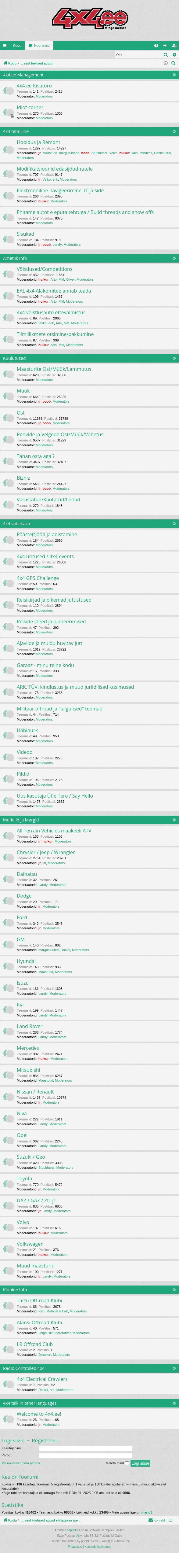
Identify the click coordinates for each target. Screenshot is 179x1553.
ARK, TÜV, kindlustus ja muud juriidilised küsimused (75, 687)
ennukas (145, 153)
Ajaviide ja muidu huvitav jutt (49, 643)
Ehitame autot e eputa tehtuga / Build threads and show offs (85, 212)
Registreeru (39, 55)
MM (61, 280)
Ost (21, 413)
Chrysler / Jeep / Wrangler (46, 852)
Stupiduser (99, 153)
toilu (41, 1311)
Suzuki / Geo (31, 1157)
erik (168, 153)
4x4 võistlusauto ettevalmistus (51, 312)
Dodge (24, 896)
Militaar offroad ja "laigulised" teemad (59, 709)
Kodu (17, 45)
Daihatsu (27, 874)
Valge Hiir (45, 1333)
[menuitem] (156, 45)
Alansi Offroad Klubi (39, 1322)
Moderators (44, 96)
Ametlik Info (15, 258)
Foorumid (42, 45)
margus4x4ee (69, 153)
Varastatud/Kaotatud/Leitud (48, 499)
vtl (44, 863)
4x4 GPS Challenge (38, 578)
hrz (52, 1390)
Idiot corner (30, 107)
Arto (54, 280)
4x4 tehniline (16, 132)
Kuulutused (14, 358)
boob (85, 153)
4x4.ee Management (23, 75)
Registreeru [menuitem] (176, 46)
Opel (22, 1135)
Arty (79, 1536)
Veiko (113, 153)
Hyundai (26, 961)
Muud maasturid (36, 1266)
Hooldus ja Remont (38, 142)
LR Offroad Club (35, 1344)
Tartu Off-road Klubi (39, 1300)
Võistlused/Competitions (44, 269)
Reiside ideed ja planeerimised (51, 621)
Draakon (44, 1355)
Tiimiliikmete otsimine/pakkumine (55, 334)
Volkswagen (30, 1244)
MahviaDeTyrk (57, 1311)
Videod (25, 752)
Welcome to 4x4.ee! (39, 1414)
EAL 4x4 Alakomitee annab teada (54, 291)
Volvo (23, 1222)
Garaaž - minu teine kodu (45, 665)
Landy (57, 245)
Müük (23, 391)
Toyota (24, 1178)
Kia (20, 1005)
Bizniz (23, 478)
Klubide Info (15, 1290)
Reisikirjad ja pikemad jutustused (54, 600)
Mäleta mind (117, 1464)
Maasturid (49, 153)
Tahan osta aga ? (36, 456)
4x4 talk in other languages (29, 1403)
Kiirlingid (5, 46)
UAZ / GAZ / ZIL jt (36, 1200)
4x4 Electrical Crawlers (42, 1379)
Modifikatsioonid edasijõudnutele (55, 169)
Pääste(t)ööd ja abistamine (47, 534)
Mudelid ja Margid (21, 820)
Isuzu (23, 983)
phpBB (71, 1530)
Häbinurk (27, 730)
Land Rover (29, 1026)
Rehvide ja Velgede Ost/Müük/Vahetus (60, 434)
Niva (22, 1113)
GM (21, 939)
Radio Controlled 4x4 (24, 1368)
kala (134, 153)
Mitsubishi (28, 1070)
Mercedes (28, 1048)
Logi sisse (13, 55)
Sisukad (25, 234)
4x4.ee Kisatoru (34, 86)
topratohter (63, 1333)
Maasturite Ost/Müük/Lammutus (54, 369)
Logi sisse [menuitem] (166, 46)
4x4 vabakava (16, 524)
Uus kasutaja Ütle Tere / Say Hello (55, 796)
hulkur (124, 153)
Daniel (158, 153)
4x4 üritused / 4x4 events (45, 556)
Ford (22, 917)
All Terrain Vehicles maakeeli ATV (54, 831)
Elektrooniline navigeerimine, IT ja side (60, 190)
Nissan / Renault (35, 1092)
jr (39, 153)
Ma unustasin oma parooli (21, 1463)
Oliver (70, 280)
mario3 (146, 1512)
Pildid (23, 774)
